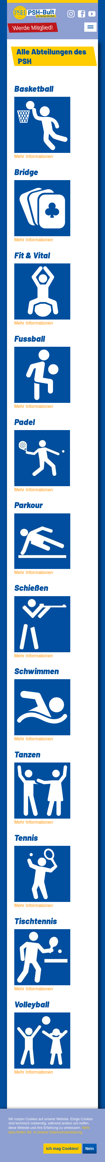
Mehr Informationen (52, 121)
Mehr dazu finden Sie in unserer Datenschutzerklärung (49, 1130)
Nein (89, 1148)
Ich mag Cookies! (62, 1148)
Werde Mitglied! (33, 27)
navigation (90, 27)
